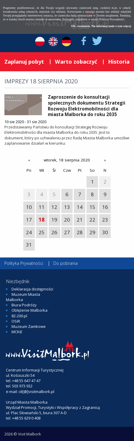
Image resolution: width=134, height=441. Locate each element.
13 (67, 207)
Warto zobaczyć (76, 61)
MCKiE (17, 331)
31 (29, 244)
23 (105, 219)
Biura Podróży (24, 305)
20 (67, 219)
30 (105, 232)
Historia (119, 61)
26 (54, 232)
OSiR (16, 321)
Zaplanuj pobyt (24, 61)
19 (54, 219)
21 (80, 219)
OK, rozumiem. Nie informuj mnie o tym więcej (101, 26)
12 (54, 207)
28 (80, 232)
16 (105, 207)
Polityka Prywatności (23, 263)
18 (42, 219)
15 (92, 207)
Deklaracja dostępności (32, 289)
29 (92, 232)
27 (67, 232)
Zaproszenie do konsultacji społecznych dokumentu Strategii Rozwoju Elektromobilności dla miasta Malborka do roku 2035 (86, 105)
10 (29, 207)
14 (80, 207)
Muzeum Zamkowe (29, 326)
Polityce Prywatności (111, 19)
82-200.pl (19, 315)
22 (92, 219)
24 (29, 232)
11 (42, 207)
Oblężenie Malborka (30, 310)
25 (42, 232)
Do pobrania (65, 263)
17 (29, 219)
